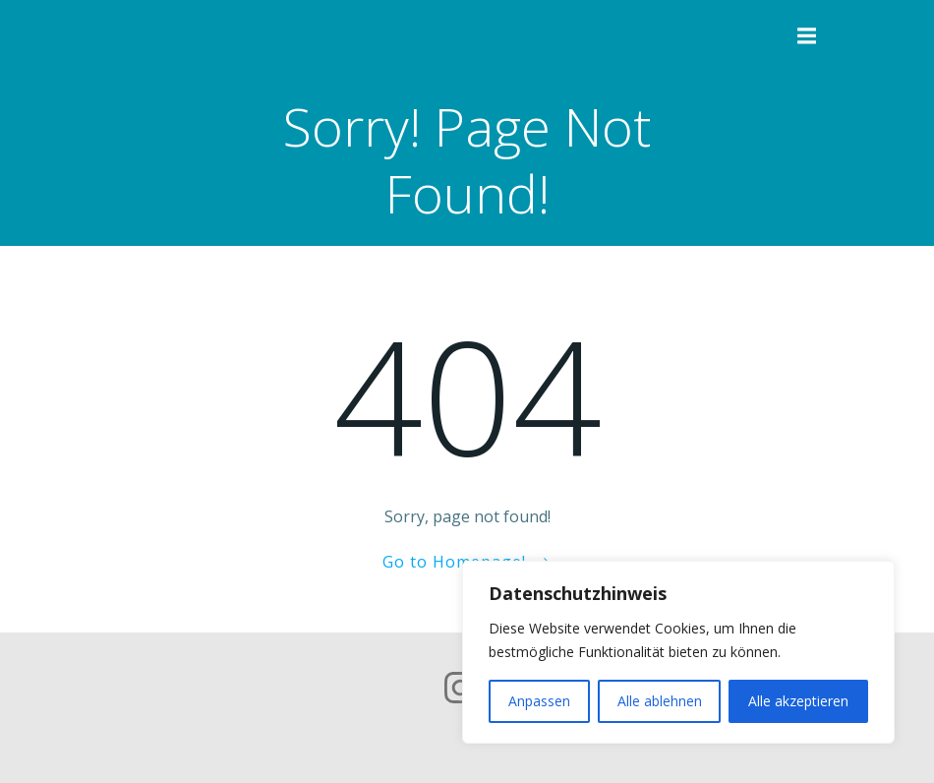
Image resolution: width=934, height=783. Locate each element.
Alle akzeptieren (798, 701)
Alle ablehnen (659, 701)
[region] (678, 652)
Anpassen (539, 701)
